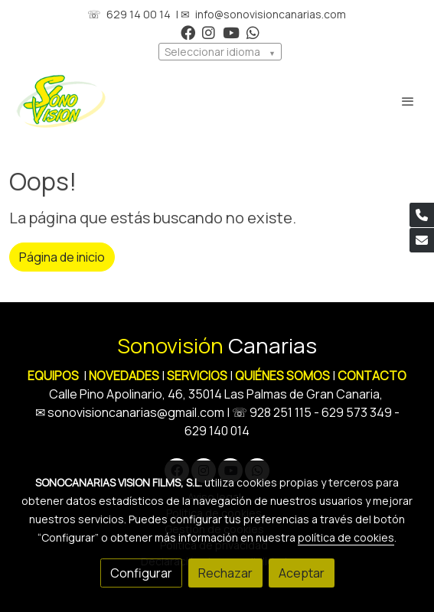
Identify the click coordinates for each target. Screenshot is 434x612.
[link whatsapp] (252, 31)
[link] (61, 101)
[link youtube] (231, 31)
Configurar (141, 573)
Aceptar (302, 573)
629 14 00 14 (138, 14)
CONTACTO (372, 375)
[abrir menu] (408, 101)
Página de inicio (62, 257)
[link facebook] (188, 31)
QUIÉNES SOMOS (282, 375)
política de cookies (346, 537)
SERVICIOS (197, 375)
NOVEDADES (125, 375)
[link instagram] (208, 31)
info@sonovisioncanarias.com (270, 14)
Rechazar (225, 573)
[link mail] (422, 240)
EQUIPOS (53, 375)
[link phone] (422, 215)
